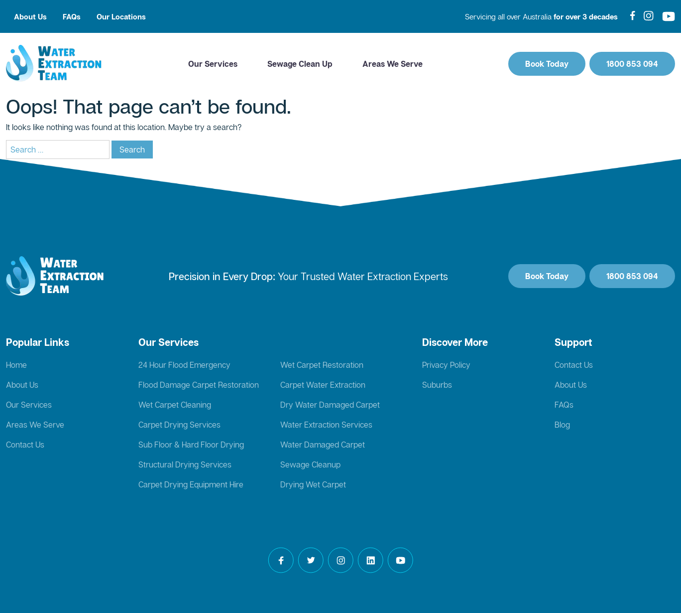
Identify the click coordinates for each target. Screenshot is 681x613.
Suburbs (437, 385)
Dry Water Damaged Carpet (330, 405)
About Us (30, 16)
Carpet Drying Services (179, 425)
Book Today (546, 64)
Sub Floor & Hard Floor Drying (191, 445)
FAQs (72, 16)
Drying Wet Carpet (313, 484)
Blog (562, 425)
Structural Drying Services (184, 464)
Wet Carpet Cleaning (174, 405)
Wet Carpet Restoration (321, 365)
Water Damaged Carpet (322, 445)
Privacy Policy (446, 365)
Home (16, 365)
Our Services (212, 64)
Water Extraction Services (326, 425)
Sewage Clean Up (300, 64)
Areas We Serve (392, 64)
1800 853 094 (632, 64)
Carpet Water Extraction (322, 385)
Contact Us (25, 445)
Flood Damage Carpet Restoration (198, 385)
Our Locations (121, 16)
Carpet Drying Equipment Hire (190, 484)
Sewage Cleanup (310, 464)
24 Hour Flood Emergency (184, 365)
